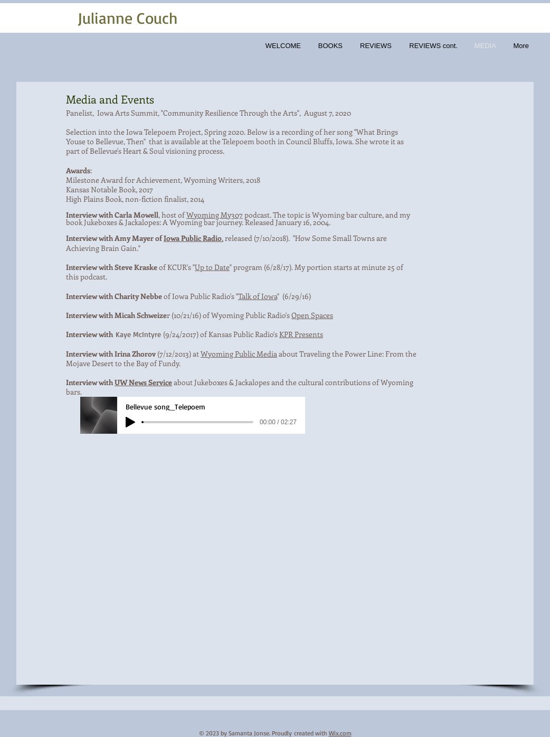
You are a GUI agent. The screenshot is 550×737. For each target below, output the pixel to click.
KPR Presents (301, 334)
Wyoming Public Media (239, 354)
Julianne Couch (128, 17)
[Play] (130, 422)
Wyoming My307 (214, 215)
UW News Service (143, 382)
